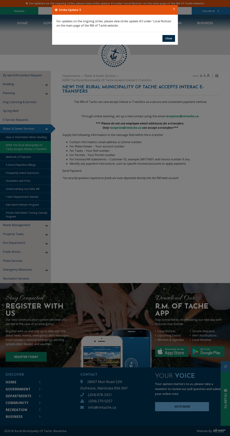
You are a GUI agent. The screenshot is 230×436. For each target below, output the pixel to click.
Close (168, 38)
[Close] (174, 8)
